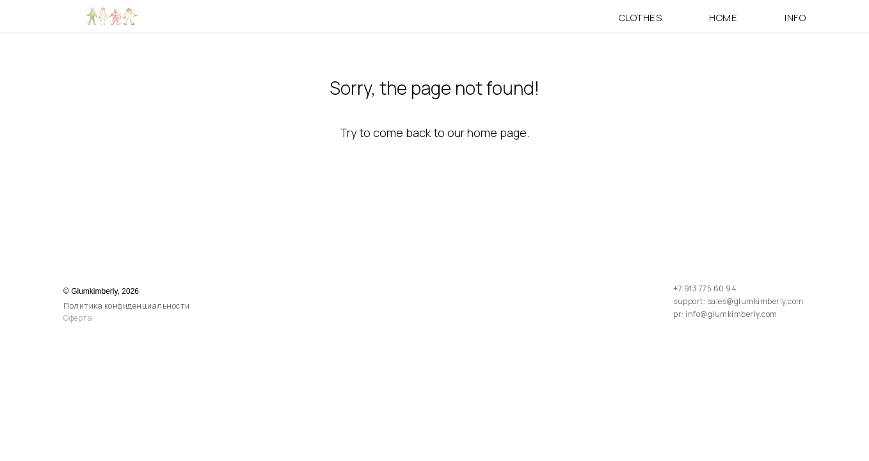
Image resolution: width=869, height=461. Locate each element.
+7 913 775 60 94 (705, 288)
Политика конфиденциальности (126, 305)
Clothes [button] (640, 17)
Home (723, 17)
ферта (81, 317)
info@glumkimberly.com (731, 314)
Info (795, 17)
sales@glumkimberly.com (755, 301)
